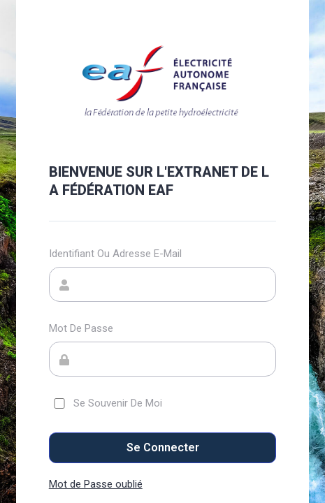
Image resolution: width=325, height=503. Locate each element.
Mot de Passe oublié (96, 484)
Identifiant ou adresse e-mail (115, 253)
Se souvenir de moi (105, 403)
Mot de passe (81, 328)
